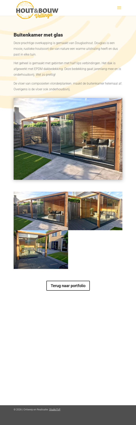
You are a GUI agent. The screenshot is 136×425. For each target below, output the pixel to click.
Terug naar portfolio (68, 285)
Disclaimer (78, 346)
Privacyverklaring (83, 340)
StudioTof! (54, 409)
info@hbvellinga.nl (29, 357)
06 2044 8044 (25, 353)
